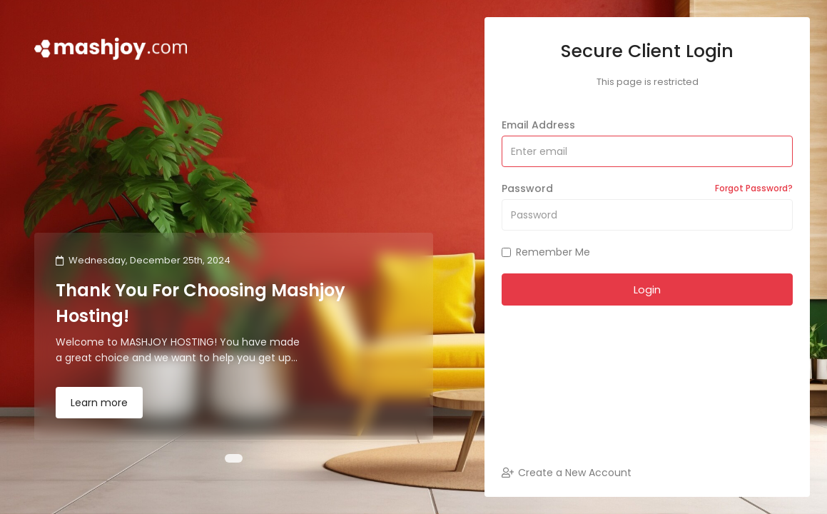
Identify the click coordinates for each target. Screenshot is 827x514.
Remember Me (546, 252)
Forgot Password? (754, 188)
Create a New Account (566, 472)
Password (647, 188)
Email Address (538, 125)
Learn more (99, 402)
